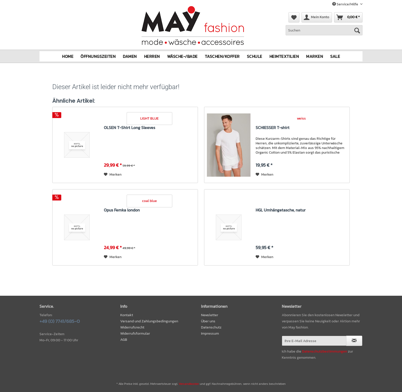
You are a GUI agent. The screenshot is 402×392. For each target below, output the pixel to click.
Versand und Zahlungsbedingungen (149, 321)
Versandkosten (189, 384)
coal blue (149, 201)
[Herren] (152, 56)
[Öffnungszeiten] (98, 56)
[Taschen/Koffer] (222, 56)
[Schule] (254, 56)
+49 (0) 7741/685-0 (59, 321)
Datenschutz (211, 327)
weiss (301, 118)
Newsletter (209, 315)
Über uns (208, 321)
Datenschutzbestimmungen (324, 351)
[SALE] (335, 56)
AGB (123, 339)
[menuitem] (324, 33)
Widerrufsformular (135, 333)
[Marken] (315, 56)
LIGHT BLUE (149, 118)
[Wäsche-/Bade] (182, 56)
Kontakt (126, 315)
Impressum (210, 333)
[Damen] (129, 56)
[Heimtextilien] (284, 56)
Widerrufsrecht (132, 327)
